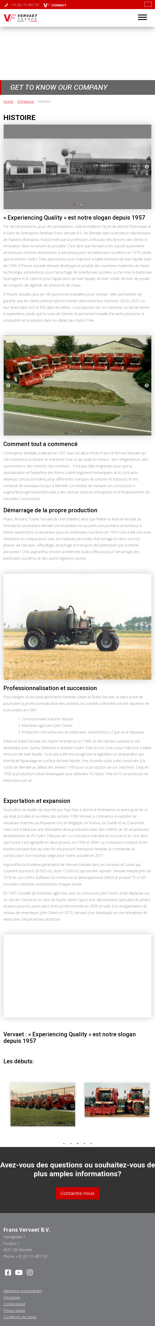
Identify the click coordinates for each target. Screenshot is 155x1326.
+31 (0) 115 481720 (22, 5)
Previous (8, 167)
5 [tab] (91, 1143)
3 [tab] (77, 1143)
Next (147, 167)
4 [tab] (84, 1143)
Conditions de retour (20, 1316)
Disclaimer (11, 1297)
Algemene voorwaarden (22, 1290)
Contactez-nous (77, 1193)
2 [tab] (81, 204)
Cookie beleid (14, 1303)
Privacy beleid (14, 1310)
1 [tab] (74, 204)
